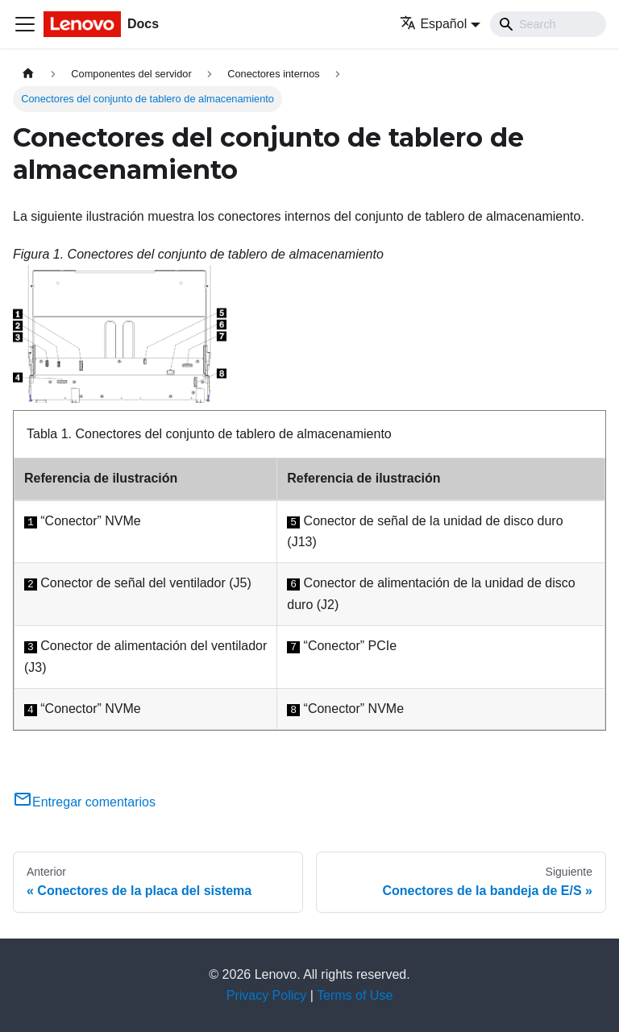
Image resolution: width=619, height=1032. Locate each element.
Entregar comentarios (84, 802)
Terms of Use (355, 995)
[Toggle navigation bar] (25, 24)
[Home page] (28, 73)
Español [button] (433, 24)
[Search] (548, 24)
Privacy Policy (266, 995)
